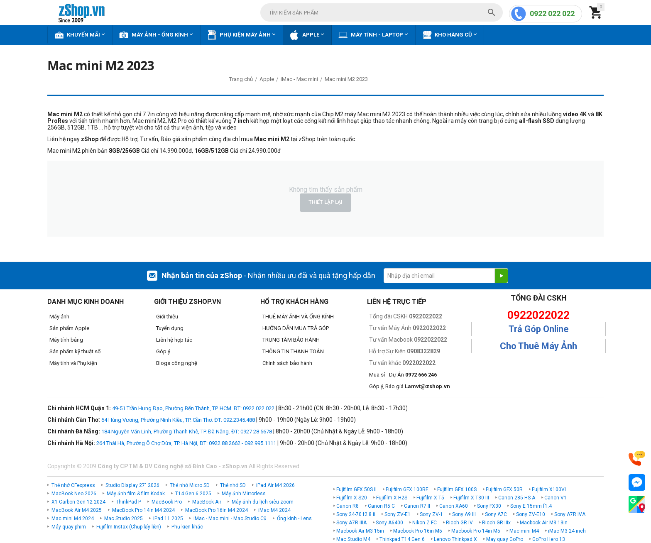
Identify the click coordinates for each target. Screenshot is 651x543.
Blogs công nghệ (176, 363)
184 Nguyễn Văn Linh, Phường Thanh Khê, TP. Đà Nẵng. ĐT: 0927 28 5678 (186, 431)
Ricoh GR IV (459, 523)
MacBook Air (206, 502)
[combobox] (381, 12)
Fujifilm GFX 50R (504, 489)
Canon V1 (555, 498)
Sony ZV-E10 (530, 514)
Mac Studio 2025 (123, 518)
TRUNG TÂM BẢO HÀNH (291, 340)
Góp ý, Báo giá (409, 386)
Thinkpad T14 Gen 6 (402, 539)
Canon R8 (347, 506)
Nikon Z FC (424, 523)
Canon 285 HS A (516, 498)
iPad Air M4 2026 (275, 485)
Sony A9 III (464, 514)
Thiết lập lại (325, 202)
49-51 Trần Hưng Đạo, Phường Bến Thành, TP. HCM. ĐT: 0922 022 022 (193, 408)
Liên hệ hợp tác (174, 340)
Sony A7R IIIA (351, 523)
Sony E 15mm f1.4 (531, 506)
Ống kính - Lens (294, 518)
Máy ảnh (59, 316)
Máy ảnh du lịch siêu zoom (263, 502)
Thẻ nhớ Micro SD (190, 485)
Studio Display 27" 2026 (132, 485)
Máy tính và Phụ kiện (73, 363)
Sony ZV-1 (431, 514)
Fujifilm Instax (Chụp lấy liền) (128, 527)
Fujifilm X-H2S (391, 498)
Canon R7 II (417, 506)
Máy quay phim (68, 527)
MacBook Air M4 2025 (76, 510)
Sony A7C (496, 514)
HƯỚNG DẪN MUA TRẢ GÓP (295, 328)
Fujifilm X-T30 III (471, 498)
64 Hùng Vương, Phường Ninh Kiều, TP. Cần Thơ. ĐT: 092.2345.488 (178, 420)
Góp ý (163, 351)
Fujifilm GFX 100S (457, 489)
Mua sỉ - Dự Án (403, 375)
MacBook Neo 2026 (73, 494)
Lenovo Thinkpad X (455, 539)
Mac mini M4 (524, 531)
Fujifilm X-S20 (351, 498)
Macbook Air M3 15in (360, 531)
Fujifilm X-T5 (430, 498)
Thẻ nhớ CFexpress (73, 485)
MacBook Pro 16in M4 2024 (216, 510)
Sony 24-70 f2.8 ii (355, 514)
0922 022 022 (552, 13)
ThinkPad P (128, 502)
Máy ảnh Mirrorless (244, 494)
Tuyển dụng (170, 328)
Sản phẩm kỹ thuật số (74, 351)
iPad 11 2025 (168, 518)
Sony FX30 (489, 506)
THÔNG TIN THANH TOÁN (293, 351)
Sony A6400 (389, 523)
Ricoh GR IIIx (496, 523)
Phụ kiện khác (187, 527)
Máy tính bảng (66, 340)
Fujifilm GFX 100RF (407, 489)
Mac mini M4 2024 (72, 518)
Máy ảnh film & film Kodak (136, 494)
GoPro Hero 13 (548, 539)
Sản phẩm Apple (69, 328)
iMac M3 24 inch (567, 531)
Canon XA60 (453, 506)
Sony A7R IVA (569, 514)
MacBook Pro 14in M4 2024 (143, 510)
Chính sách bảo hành (287, 363)
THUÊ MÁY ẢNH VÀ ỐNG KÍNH (298, 316)
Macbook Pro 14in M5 (475, 531)
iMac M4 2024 (274, 510)
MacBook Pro (167, 502)
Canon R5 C (381, 506)
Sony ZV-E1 (397, 514)
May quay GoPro (504, 539)
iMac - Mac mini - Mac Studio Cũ (230, 518)
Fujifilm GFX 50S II (356, 489)
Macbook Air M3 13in (544, 523)
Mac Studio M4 (353, 539)
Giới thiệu (167, 316)
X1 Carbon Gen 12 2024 (78, 502)
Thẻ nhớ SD (233, 485)
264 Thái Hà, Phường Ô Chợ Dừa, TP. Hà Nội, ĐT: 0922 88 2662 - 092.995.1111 (186, 443)
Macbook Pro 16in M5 (417, 531)
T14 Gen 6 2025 (193, 494)
